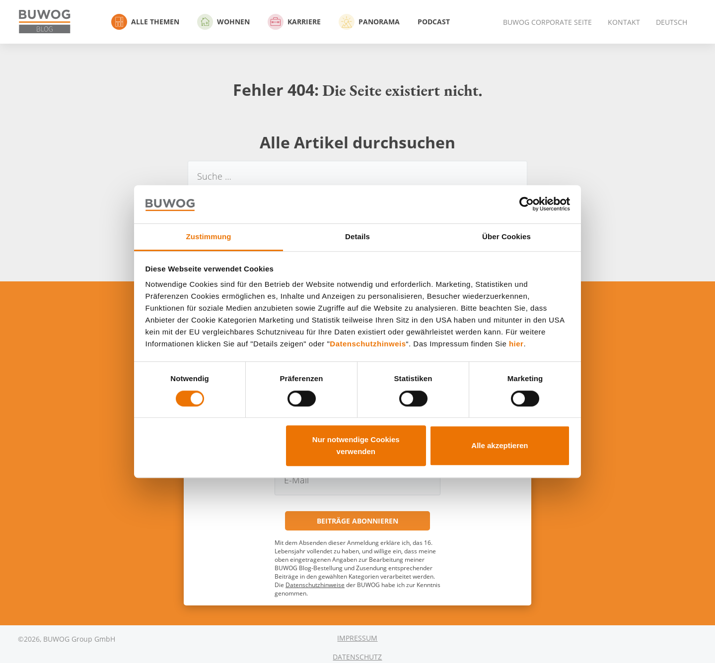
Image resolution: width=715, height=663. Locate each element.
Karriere (294, 22)
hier (516, 344)
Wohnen (223, 22)
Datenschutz (357, 657)
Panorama (369, 22)
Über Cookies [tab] (506, 236)
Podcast (434, 21)
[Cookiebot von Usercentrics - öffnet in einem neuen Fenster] (526, 204)
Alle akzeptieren (499, 445)
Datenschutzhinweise (315, 585)
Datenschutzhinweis (368, 344)
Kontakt (624, 22)
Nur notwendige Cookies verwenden (356, 445)
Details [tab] (357, 236)
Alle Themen (145, 22)
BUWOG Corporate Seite (547, 22)
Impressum (357, 638)
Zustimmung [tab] (208, 236)
